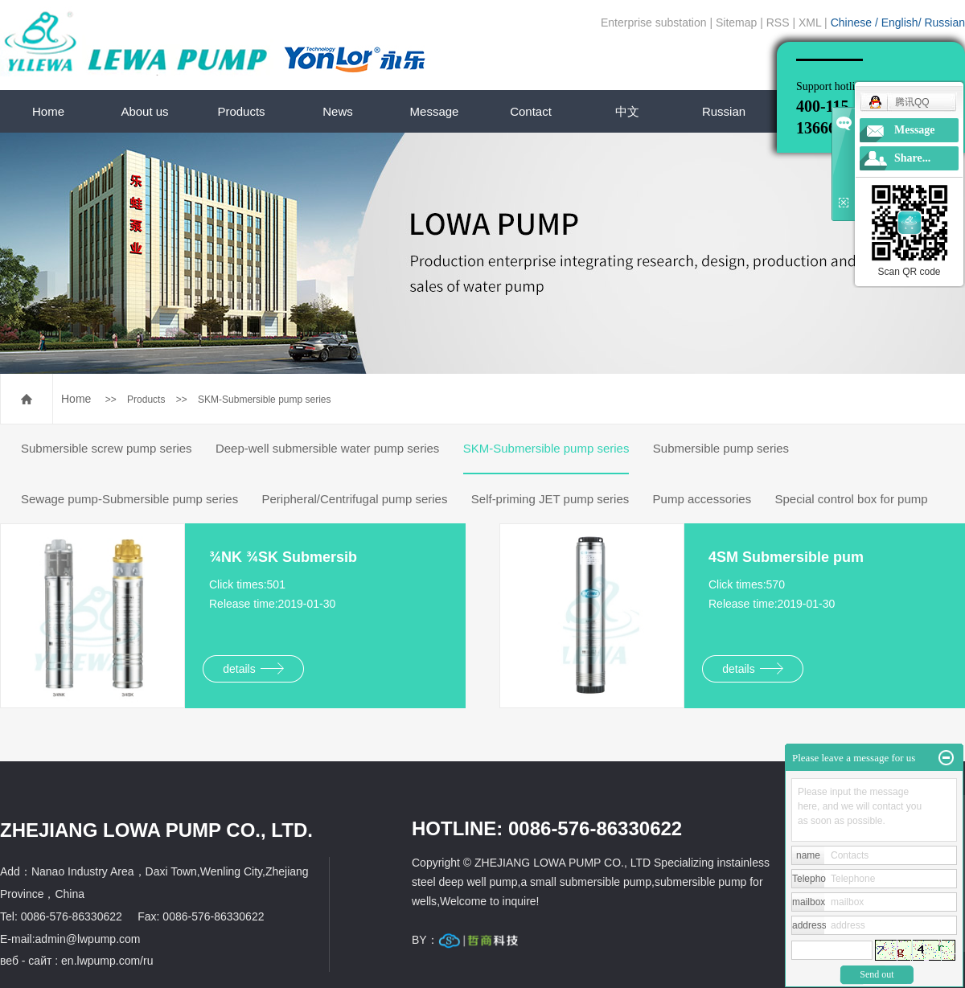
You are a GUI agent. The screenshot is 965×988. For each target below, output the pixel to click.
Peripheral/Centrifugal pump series (354, 499)
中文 (627, 111)
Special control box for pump (851, 499)
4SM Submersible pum (786, 557)
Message (434, 111)
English (899, 22)
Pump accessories (702, 499)
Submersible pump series (721, 448)
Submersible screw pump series (106, 448)
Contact (531, 111)
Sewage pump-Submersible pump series (129, 499)
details (253, 668)
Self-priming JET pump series (550, 499)
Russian (944, 22)
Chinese (853, 22)
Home (48, 111)
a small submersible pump (585, 881)
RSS (778, 22)
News (337, 111)
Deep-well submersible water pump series (327, 448)
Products (241, 111)
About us (144, 111)
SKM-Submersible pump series (264, 399)
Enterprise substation (654, 22)
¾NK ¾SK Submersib (283, 557)
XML (810, 22)
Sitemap (736, 22)
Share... (912, 158)
